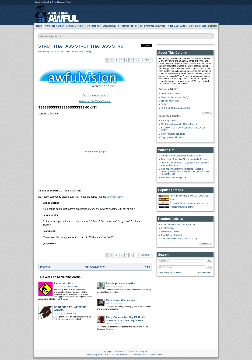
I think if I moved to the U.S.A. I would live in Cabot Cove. (190, 196)
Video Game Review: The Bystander (178, 224)
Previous (45, 266)
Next (147, 266)
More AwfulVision (95, 266)
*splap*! (164, 104)
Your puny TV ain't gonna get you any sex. (189, 203)
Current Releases (197, 26)
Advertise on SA (205, 273)
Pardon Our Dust (64, 283)
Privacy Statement (139, 355)
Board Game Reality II (171, 235)
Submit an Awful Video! (95, 95)
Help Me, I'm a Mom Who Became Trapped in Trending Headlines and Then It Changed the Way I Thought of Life (185, 171)
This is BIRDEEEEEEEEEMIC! (175, 108)
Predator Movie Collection (182, 207)
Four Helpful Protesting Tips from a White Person (184, 159)
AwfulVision (56, 36)
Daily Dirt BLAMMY (170, 231)
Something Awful (42, 2)
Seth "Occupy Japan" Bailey (78, 51)
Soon (172, 199)
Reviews (44, 36)
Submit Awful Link (156, 355)
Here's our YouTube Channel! (95, 101)
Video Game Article (114, 324)
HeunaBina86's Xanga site (173, 177)
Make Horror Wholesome (120, 300)
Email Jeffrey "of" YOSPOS (170, 273)
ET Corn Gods (167, 228)
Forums (38, 26)
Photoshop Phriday (114, 286)
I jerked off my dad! (170, 101)
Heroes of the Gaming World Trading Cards (181, 156)
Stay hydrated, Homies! (172, 137)
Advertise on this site (120, 355)
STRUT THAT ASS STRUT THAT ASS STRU (81, 46)
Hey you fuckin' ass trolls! (173, 134)
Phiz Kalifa (71, 313)
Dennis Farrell (73, 286)
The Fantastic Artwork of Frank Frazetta (179, 124)
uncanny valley (115, 196)
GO (209, 261)
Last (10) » (145, 60)
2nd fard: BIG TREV (170, 93)
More (207, 113)
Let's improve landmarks (120, 283)
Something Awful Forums (62, 2)
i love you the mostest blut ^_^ (175, 97)
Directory (212, 26)
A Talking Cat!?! (168, 120)
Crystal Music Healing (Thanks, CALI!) (179, 238)
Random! (205, 243)
